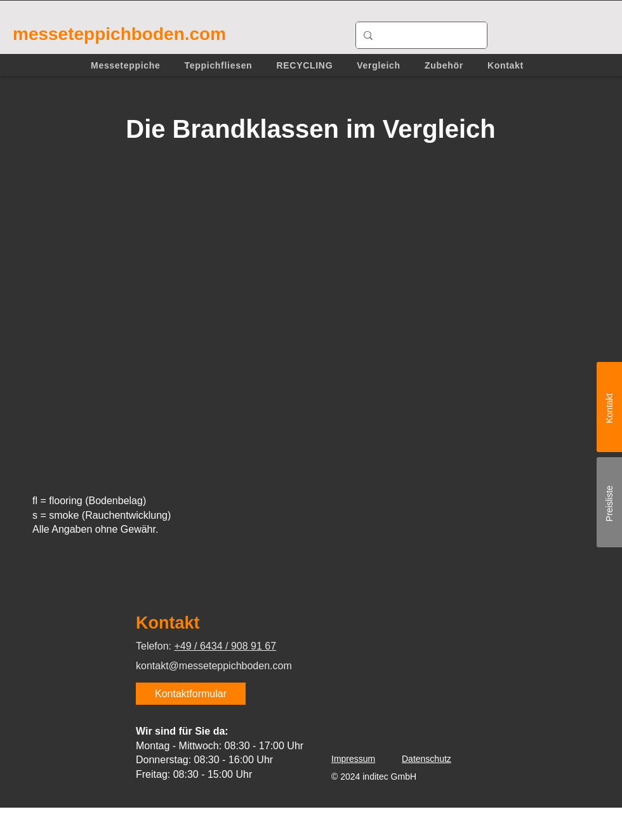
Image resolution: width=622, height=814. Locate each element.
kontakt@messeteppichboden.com (214, 665)
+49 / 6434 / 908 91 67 (225, 646)
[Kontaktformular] (191, 694)
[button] (125, 65)
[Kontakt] (609, 407)
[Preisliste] (609, 502)
